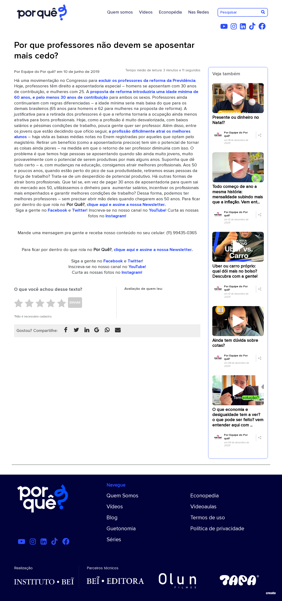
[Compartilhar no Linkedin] (87, 330)
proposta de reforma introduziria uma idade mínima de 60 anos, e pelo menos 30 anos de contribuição (106, 94)
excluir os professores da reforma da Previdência (147, 80)
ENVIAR (75, 303)
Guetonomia (121, 528)
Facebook (57, 210)
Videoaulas (203, 506)
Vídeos (146, 12)
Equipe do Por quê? (38, 71)
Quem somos (120, 12)
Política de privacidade (217, 528)
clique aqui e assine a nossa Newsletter (126, 204)
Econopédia (170, 12)
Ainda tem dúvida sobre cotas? (235, 343)
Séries (114, 539)
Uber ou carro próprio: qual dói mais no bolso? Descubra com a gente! (234, 271)
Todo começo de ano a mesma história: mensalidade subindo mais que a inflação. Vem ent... (237, 194)
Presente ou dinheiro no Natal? (235, 120)
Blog (112, 517)
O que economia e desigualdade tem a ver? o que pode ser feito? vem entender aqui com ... (237, 417)
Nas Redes (198, 12)
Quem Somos (122, 495)
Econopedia (204, 495)
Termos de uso (207, 517)
